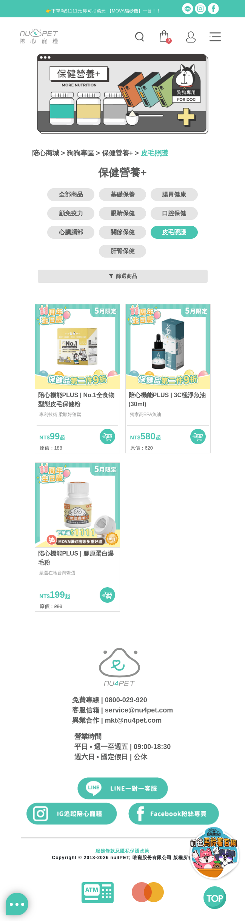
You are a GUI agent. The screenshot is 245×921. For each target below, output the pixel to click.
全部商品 (71, 194)
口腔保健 (174, 213)
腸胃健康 (174, 194)
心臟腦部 (71, 232)
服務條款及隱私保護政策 (122, 850)
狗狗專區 (80, 153)
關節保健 (123, 232)
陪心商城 (45, 153)
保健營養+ (117, 153)
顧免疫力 (71, 213)
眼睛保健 (123, 213)
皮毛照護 (154, 153)
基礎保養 (123, 194)
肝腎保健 (123, 251)
